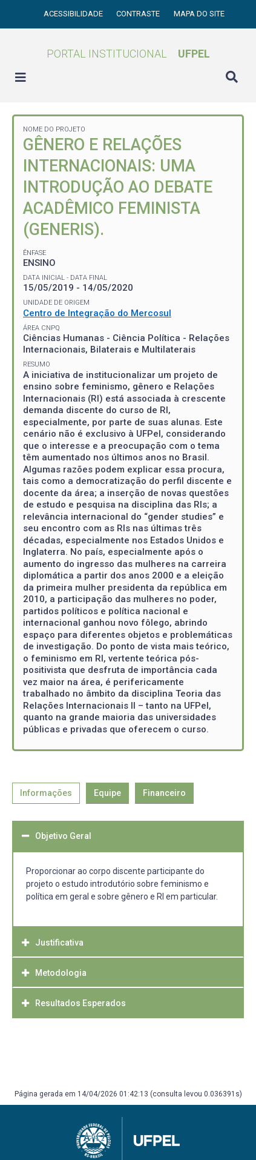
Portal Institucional (128, 53)
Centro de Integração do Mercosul (97, 313)
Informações (46, 793)
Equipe (107, 793)
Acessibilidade (74, 13)
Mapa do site (199, 13)
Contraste (139, 13)
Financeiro (164, 793)
